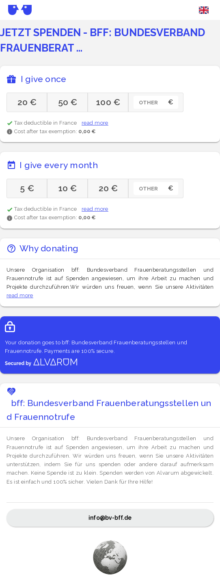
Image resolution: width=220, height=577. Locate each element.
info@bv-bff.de (110, 517)
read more (95, 123)
